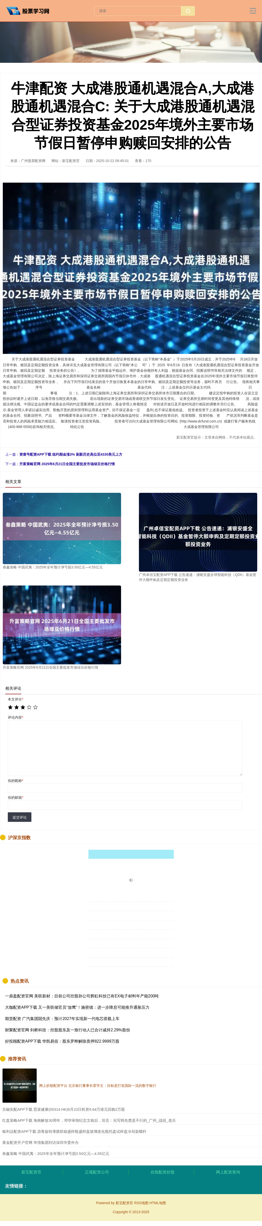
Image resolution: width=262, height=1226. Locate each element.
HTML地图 (157, 1203)
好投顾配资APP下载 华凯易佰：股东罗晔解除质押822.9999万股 (62, 1041)
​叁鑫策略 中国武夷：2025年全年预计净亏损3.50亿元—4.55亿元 (55, 1153)
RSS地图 (141, 1203)
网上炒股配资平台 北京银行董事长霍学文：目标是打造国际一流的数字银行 (97, 1086)
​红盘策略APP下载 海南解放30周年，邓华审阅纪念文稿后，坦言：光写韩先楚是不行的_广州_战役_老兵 (89, 1120)
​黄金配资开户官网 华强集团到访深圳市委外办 (40, 1142)
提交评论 (20, 817)
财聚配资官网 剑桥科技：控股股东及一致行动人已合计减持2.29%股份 (67, 1030)
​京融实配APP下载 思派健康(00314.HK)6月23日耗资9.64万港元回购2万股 (63, 1109)
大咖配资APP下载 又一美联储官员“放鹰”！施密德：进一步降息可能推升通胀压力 (77, 1007)
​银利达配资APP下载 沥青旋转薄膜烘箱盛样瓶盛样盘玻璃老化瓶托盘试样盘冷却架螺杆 (74, 1131)
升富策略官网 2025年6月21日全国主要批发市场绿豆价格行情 (67, 464)
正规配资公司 (97, 1172)
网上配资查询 (228, 1172)
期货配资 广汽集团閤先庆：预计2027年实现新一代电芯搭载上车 (62, 1019)
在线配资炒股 (162, 1172)
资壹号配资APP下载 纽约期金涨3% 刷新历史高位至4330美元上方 (70, 454)
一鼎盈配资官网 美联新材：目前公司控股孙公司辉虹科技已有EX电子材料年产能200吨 (82, 996)
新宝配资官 (31, 1172)
